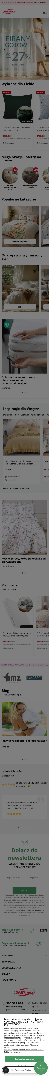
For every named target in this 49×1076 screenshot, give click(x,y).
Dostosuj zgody (24, 1066)
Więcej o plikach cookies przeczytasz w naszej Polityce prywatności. (24, 1050)
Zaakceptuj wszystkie (24, 1059)
